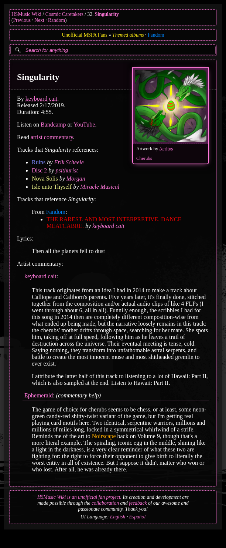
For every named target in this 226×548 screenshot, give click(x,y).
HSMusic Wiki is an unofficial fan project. (79, 497)
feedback (138, 503)
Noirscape (104, 436)
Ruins (38, 162)
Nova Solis (45, 178)
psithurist (66, 170)
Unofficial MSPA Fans (84, 35)
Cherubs (144, 158)
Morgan (75, 178)
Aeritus (166, 148)
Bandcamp (53, 124)
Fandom (156, 35)
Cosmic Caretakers (64, 14)
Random (56, 20)
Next (39, 20)
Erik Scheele (68, 162)
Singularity (107, 14)
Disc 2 (39, 170)
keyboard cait (41, 98)
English (118, 517)
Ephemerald (38, 395)
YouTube (84, 124)
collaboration (105, 503)
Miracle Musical (99, 187)
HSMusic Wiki (26, 14)
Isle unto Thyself (52, 187)
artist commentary (52, 137)
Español (137, 517)
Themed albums (128, 35)
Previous (22, 20)
